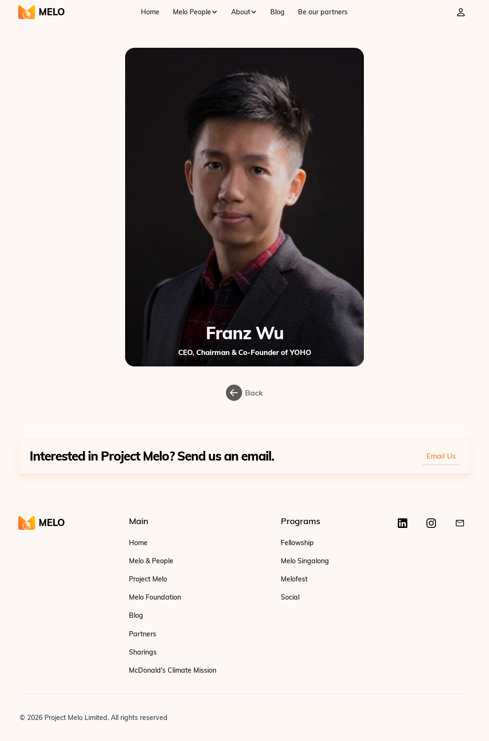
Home (150, 12)
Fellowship (297, 542)
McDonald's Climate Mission (172, 670)
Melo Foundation (155, 597)
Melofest (294, 579)
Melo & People (151, 561)
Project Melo (148, 579)
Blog (277, 12)
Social (290, 597)
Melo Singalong (305, 561)
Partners (142, 634)
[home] (41, 12)
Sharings (143, 652)
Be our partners (323, 12)
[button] (195, 12)
